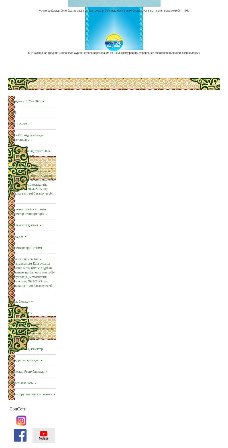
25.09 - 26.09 (19, 124)
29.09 (12, 112)
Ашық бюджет (21, 301)
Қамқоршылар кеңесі (26, 360)
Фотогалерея (88, 83)
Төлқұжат (17, 236)
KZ (193, 83)
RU (199, 83)
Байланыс (104, 83)
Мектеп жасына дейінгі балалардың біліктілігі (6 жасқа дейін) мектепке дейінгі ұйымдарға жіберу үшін (31, 330)
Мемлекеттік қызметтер (64, 83)
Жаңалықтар (17, 83)
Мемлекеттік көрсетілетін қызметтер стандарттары (28, 211)
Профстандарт (21, 313)
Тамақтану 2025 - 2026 (26, 101)
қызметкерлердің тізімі (25, 247)
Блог (114, 83)
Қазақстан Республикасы (28, 371)
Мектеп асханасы (23, 383)
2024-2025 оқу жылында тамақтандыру (26, 137)
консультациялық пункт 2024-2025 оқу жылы (30, 153)
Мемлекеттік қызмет (25, 225)
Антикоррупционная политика (32, 394)
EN (204, 83)
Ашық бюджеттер (37, 83)
